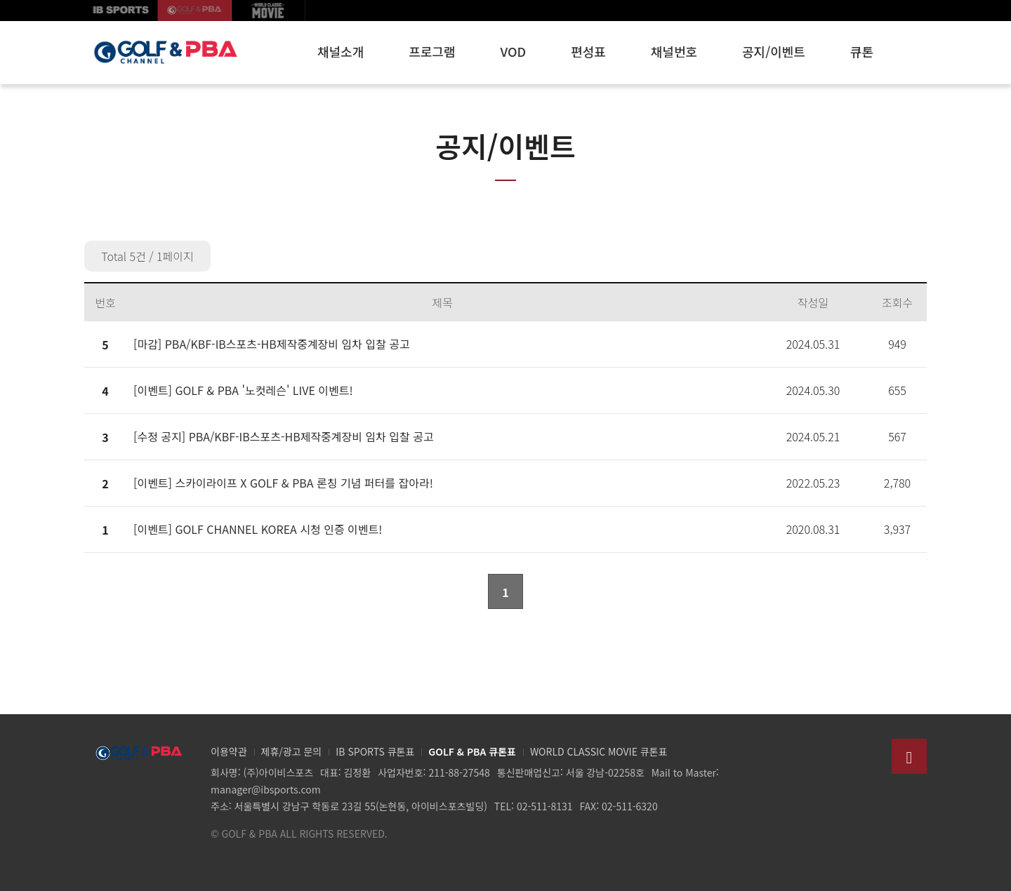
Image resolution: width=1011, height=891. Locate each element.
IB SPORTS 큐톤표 (375, 751)
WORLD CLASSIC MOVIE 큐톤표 (599, 751)
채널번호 (674, 51)
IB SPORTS (121, 10)
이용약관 (229, 751)
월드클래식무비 (268, 10)
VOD (514, 51)
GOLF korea (195, 10)
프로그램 (432, 51)
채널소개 (340, 51)
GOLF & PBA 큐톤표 (472, 751)
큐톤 (861, 51)
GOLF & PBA (165, 52)
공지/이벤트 (773, 51)
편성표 (588, 51)
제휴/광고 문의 (291, 751)
